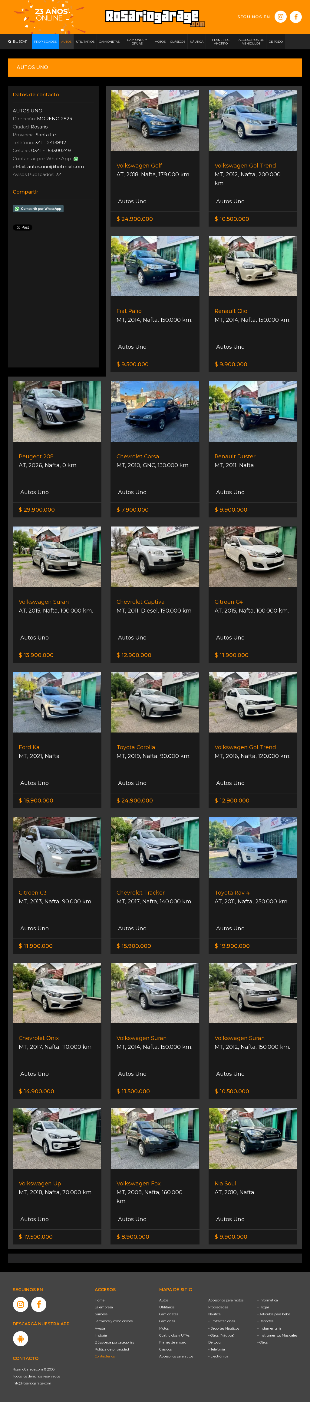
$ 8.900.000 (133, 1237)
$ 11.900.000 (232, 655)
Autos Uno (132, 201)
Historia (101, 1335)
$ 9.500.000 (133, 364)
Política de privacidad (112, 1349)
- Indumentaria (269, 1328)
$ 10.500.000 (232, 219)
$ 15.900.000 (36, 800)
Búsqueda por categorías (114, 1342)
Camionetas (168, 1314)
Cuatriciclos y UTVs (174, 1335)
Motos (164, 1328)
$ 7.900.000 (133, 510)
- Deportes (265, 1321)
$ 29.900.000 (37, 510)
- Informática (267, 1300)
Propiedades (218, 1307)
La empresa (104, 1307)
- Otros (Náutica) (221, 1335)
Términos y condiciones (114, 1321)
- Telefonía (216, 1349)
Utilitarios (166, 1307)
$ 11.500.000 (133, 1091)
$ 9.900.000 (231, 364)
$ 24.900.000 (135, 219)
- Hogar (263, 1307)
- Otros (262, 1342)
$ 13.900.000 (36, 655)
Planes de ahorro (172, 1342)
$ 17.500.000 (36, 1237)
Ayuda (100, 1328)
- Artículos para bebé (273, 1314)
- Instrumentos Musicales (277, 1335)
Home (99, 1300)
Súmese (101, 1314)
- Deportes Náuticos (223, 1328)
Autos (163, 1300)
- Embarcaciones (221, 1321)
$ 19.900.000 (232, 946)
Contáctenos (105, 1356)
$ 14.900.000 (36, 1091)
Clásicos (165, 1349)
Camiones (167, 1321)
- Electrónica (218, 1356)
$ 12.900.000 (134, 655)
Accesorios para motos (225, 1300)
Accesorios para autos (176, 1356)
